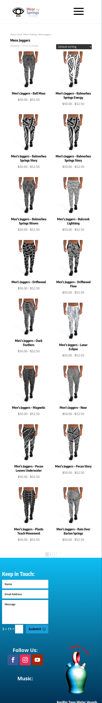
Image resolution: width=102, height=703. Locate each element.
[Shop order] (74, 46)
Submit (35, 629)
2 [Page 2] (50, 554)
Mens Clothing (30, 34)
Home (13, 34)
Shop (19, 34)
